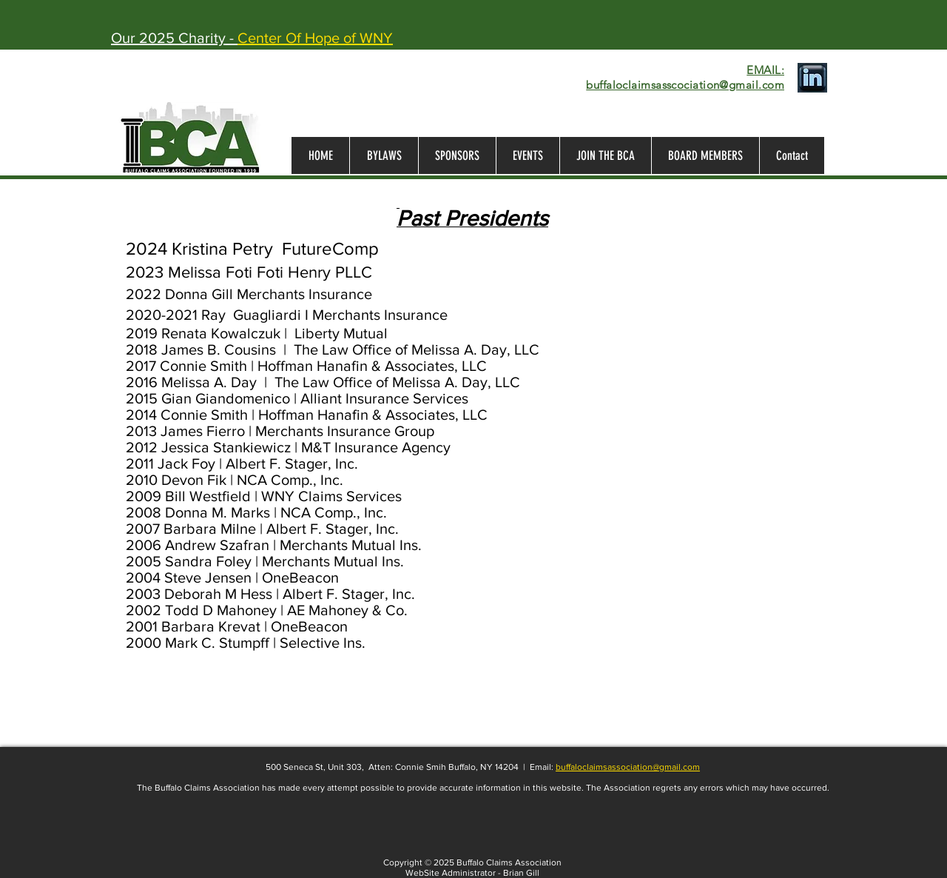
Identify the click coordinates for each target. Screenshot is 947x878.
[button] (705, 155)
